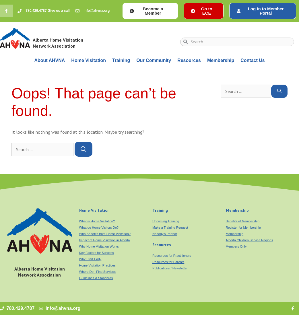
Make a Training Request (170, 227)
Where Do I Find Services (97, 271)
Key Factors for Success (96, 252)
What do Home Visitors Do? (99, 227)
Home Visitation (88, 60)
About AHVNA (49, 60)
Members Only (236, 246)
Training (121, 60)
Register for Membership (243, 227)
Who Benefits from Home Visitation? (105, 234)
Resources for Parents (168, 262)
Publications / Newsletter (170, 268)
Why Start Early (90, 259)
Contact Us (252, 60)
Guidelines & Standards (96, 278)
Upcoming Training (165, 221)
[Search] (83, 149)
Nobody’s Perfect (164, 234)
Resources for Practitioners (171, 255)
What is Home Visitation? (97, 221)
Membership (220, 60)
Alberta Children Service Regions (249, 240)
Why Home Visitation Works (99, 246)
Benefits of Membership (243, 221)
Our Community (153, 60)
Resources (189, 60)
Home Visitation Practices (97, 265)
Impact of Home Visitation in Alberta (104, 240)
